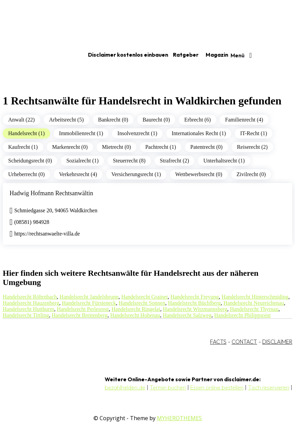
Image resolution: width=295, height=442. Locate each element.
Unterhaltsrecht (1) (224, 160)
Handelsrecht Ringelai (136, 309)
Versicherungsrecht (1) (136, 174)
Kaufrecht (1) (23, 147)
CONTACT (244, 341)
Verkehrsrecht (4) (78, 174)
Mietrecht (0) (116, 147)
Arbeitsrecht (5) (66, 120)
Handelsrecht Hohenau (135, 315)
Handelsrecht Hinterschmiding (255, 297)
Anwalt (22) (21, 120)
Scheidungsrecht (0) (30, 160)
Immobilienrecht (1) (81, 133)
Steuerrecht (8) (129, 160)
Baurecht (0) (156, 120)
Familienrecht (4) (244, 120)
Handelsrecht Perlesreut (83, 309)
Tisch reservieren (268, 387)
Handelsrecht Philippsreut (242, 315)
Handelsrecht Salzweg (187, 315)
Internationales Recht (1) (199, 133)
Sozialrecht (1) (82, 160)
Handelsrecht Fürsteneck (89, 303)
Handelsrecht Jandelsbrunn (89, 297)
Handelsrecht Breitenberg (80, 315)
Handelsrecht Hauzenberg (31, 303)
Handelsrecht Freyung (195, 297)
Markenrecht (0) (70, 147)
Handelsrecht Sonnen (142, 303)
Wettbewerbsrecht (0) (198, 174)
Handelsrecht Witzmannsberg (195, 309)
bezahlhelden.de (125, 387)
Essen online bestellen (217, 387)
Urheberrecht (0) (26, 174)
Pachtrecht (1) (160, 147)
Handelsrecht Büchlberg (194, 303)
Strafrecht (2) (174, 160)
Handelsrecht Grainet (144, 297)
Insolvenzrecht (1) (137, 133)
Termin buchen (168, 387)
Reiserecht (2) (252, 147)
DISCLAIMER (277, 341)
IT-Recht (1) (253, 133)
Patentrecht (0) (206, 147)
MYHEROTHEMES (179, 418)
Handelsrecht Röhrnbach (30, 297)
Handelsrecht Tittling (26, 315)
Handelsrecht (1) (26, 133)
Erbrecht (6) (197, 120)
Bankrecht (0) (113, 120)
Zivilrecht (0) (251, 174)
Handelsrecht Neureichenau (253, 303)
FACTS (218, 341)
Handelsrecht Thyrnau (254, 309)
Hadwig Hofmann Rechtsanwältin (51, 193)
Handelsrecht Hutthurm (28, 309)
